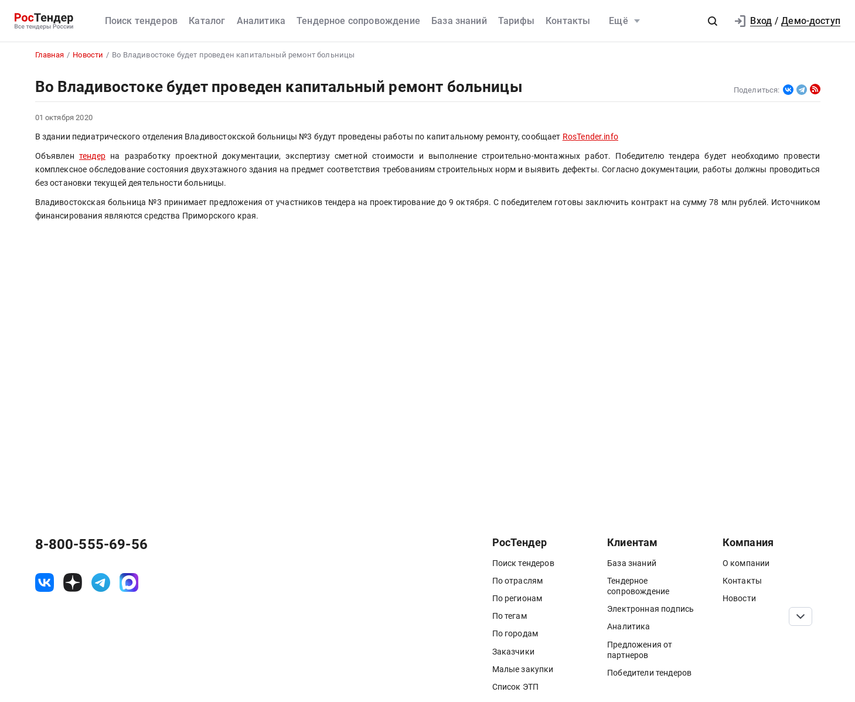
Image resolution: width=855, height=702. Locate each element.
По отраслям (517, 580)
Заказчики (513, 651)
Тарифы (516, 20)
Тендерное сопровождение (358, 20)
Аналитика (261, 20)
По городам (515, 633)
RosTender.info (590, 137)
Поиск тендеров (141, 20)
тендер (92, 156)
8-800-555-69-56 (91, 544)
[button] (712, 21)
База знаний (459, 20)
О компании (746, 563)
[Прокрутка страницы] (800, 616)
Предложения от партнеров (639, 650)
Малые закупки (523, 669)
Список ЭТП (515, 686)
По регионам (517, 598)
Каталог (207, 20)
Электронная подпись (650, 609)
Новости (739, 598)
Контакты (568, 20)
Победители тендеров (649, 672)
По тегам (509, 616)
